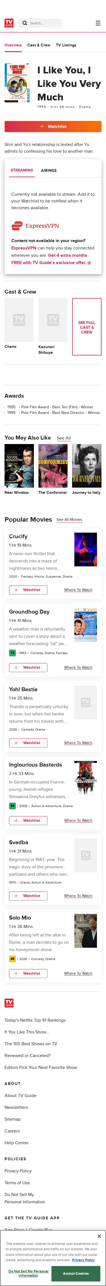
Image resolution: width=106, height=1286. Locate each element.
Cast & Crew (38, 45)
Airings (49, 170)
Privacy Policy (18, 1171)
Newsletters (16, 1107)
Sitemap (13, 1119)
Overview (13, 45)
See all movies (69, 519)
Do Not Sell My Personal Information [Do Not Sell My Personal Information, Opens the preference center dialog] (28, 1273)
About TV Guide (20, 1095)
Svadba (18, 842)
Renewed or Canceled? (28, 1055)
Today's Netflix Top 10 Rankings (35, 1020)
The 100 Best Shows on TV (31, 1044)
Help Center (17, 1143)
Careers (12, 1131)
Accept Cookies (76, 1273)
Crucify (18, 536)
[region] (53, 1258)
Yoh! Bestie (23, 689)
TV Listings (66, 45)
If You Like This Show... (27, 1032)
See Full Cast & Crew (86, 327)
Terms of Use (17, 1183)
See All (64, 438)
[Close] (99, 1236)
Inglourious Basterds (35, 765)
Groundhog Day (29, 612)
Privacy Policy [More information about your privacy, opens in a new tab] (83, 1260)
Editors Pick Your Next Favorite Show (41, 1067)
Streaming (22, 170)
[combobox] (40, 23)
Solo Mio (20, 918)
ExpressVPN (23, 248)
